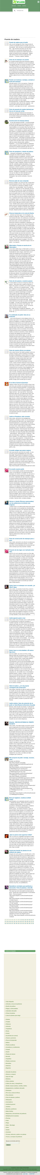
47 (31, 923)
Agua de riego (9, 1076)
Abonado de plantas (11, 1072)
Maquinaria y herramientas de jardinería (16, 1113)
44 (25, 923)
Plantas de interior (10, 1054)
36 (10, 923)
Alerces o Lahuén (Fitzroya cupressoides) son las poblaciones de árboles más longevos (21, 503)
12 (25, 919)
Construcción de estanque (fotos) (19, 120)
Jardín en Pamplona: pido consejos (19, 416)
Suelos (7, 1129)
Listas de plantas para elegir (13, 1015)
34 (7, 923)
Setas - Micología (10, 1125)
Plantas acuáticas (10, 1044)
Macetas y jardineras (11, 1109)
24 (18, 921)
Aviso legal (19, 1167)
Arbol (10, 1170)
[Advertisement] (20, 24)
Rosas (7, 1031)
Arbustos (8, 1026)
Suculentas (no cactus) (12, 1035)
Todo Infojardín (10, 1001)
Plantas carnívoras (11, 1061)
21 (12, 921)
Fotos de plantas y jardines (13, 1097)
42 (21, 923)
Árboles (8, 1019)
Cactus (8, 1033)
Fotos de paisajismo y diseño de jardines (21, 151)
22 (14, 921)
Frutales (8, 1021)
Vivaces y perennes (11, 1038)
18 (7, 921)
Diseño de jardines (10, 1006)
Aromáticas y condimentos (13, 1047)
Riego (7, 1122)
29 (27, 921)
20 (10, 921)
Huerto (7, 1051)
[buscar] (20, 11)
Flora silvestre (9, 1095)
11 (23, 919)
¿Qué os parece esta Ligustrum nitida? (20, 834)
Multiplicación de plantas (12, 1115)
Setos (7, 1127)
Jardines (8, 1106)
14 (29, 919)
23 (16, 921)
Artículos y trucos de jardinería (14, 1004)
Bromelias (8, 1063)
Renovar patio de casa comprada (19, 181)
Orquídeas (8, 1058)
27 (23, 921)
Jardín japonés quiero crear (17, 618)
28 (25, 921)
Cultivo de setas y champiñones (14, 1083)
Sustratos (8, 1132)
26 (21, 921)
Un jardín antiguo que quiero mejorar (20, 450)
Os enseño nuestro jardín (16, 469)
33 (5, 923)
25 (20, 921)
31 (31, 921)
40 (18, 923)
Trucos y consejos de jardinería (14, 1136)
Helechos (8, 1065)
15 (31, 919)
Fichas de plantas (10, 1013)
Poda (7, 1120)
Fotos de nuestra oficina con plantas (20, 350)
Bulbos (8, 1042)
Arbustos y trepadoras (16, 1170)
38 (14, 923)
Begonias (8, 1068)
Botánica (8, 1078)
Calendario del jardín (11, 1010)
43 (23, 923)
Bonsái (21, 1170)
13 (27, 919)
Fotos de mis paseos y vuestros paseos (20, 281)
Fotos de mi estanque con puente (19, 59)
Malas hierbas (9, 1111)
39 (16, 923)
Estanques (8, 1090)
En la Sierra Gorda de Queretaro (18, 382)
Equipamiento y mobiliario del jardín (15, 1088)
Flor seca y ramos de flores (13, 1092)
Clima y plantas (10, 1081)
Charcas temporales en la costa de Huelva (21, 213)
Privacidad (26, 1167)
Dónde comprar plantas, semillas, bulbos (16, 1085)
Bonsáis (8, 1056)
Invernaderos (9, 1102)
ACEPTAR (31, 1173)
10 (21, 919)
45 (27, 923)
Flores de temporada (11, 1040)
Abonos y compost (11, 1074)
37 (12, 923)
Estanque (36, 1170)
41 (20, 923)
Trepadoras (9, 1028)
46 (29, 923)
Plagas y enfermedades (12, 1008)
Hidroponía (9, 1099)
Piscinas (8, 1118)
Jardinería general (10, 1104)
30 (29, 921)
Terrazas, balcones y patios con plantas (16, 1134)
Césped (8, 1049)
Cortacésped (29, 1170)
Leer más (25, 1173)
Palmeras (8, 1024)
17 (5, 921)
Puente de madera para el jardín (18, 42)
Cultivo (33, 1170)
